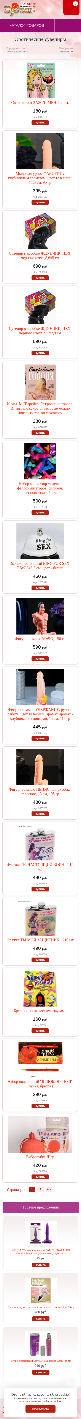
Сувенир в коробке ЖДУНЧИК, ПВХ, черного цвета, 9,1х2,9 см (40, 330)
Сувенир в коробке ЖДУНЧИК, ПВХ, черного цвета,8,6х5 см (40, 255)
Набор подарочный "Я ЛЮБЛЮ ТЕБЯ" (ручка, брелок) (40, 1083)
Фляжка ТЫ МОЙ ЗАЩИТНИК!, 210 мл (40, 940)
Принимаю (40, 1408)
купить (40, 122)
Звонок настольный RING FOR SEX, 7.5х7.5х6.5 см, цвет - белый (40, 565)
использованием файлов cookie (40, 1401)
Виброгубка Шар (40, 1157)
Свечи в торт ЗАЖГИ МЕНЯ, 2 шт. (40, 103)
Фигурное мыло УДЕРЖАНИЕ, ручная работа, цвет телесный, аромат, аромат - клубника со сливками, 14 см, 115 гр (40, 714)
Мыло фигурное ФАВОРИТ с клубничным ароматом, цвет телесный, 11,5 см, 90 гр (40, 178)
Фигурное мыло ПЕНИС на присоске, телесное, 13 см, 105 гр (40, 791)
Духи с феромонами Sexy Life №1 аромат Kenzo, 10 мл (41, 1360)
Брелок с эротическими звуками (40, 1011)
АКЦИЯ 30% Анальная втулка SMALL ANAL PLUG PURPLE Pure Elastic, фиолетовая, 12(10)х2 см (41, 1252)
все (49, 1189)
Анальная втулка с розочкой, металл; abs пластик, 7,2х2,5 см (41, 1307)
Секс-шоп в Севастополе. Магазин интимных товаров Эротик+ (19, 9)
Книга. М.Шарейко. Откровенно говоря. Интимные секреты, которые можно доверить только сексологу (40, 408)
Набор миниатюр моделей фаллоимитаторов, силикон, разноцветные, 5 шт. (40, 488)
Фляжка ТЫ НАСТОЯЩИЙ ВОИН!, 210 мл (40, 867)
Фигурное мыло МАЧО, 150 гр (40, 639)
